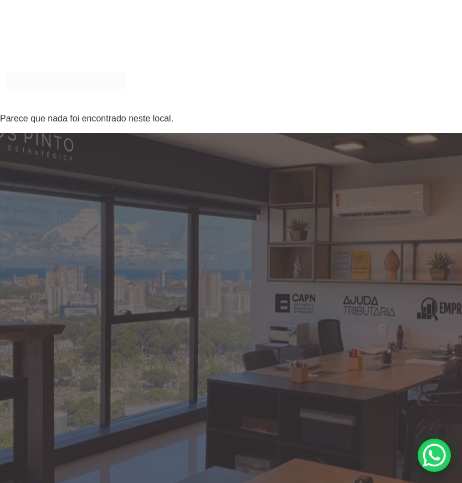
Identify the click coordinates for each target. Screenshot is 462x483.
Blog (437, 68)
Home (155, 68)
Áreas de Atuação (217, 68)
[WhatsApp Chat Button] (434, 455)
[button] (220, 68)
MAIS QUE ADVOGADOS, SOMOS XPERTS (342, 68)
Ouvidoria (296, 93)
